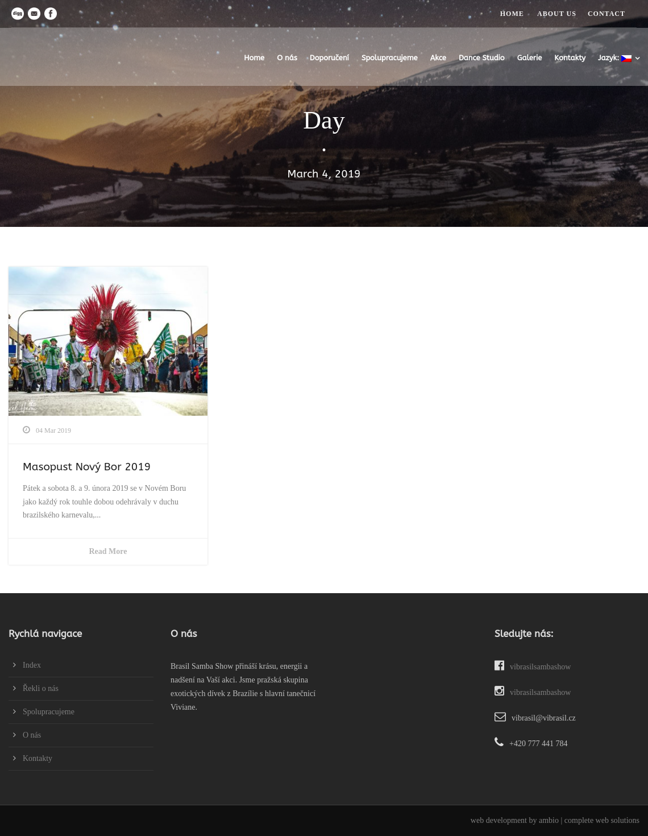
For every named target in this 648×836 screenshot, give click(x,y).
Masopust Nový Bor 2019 (87, 467)
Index (32, 665)
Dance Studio (482, 57)
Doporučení (329, 57)
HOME (512, 14)
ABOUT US (556, 14)
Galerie (529, 57)
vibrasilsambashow (533, 667)
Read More (108, 551)
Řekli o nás (41, 688)
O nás (287, 57)
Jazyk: (615, 57)
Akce (438, 57)
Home (254, 57)
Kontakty (569, 57)
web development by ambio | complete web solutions (555, 820)
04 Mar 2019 (53, 430)
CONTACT (606, 14)
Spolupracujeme (390, 57)
